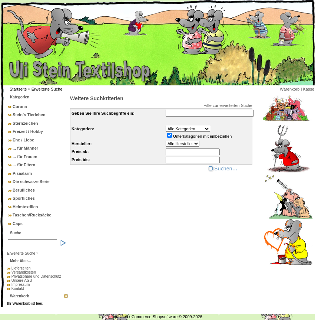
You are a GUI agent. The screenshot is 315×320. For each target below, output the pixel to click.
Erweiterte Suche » (23, 253)
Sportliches (24, 198)
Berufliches (24, 190)
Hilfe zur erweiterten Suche (227, 105)
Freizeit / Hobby (28, 131)
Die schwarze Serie (31, 181)
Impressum (20, 285)
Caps (18, 223)
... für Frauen (25, 156)
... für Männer (25, 148)
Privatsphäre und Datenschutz (36, 276)
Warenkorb (289, 89)
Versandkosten (23, 272)
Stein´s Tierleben (29, 114)
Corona (20, 106)
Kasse (308, 89)
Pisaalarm (22, 173)
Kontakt (17, 289)
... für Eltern (24, 165)
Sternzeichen (25, 123)
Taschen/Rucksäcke (32, 215)
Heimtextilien (25, 207)
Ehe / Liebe (23, 140)
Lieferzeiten (21, 268)
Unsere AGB (21, 280)
